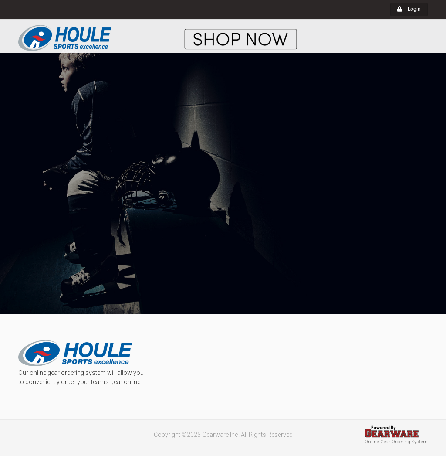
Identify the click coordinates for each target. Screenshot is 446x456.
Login (409, 9)
